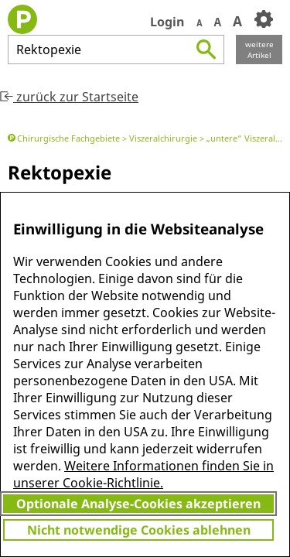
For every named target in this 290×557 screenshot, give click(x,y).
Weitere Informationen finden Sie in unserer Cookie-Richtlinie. (143, 474)
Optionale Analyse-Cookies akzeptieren (138, 503)
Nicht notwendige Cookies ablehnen (139, 529)
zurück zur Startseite (69, 96)
